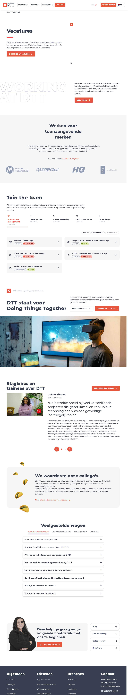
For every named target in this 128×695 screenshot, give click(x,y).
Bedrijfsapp (72, 680)
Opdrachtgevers (13, 689)
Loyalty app (72, 689)
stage (86, 233)
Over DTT (10, 680)
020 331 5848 (106, 686)
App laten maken (43, 680)
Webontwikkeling (43, 689)
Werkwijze (11, 684)
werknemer (98, 233)
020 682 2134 (106, 691)
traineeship (112, 233)
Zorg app (71, 684)
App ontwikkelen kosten (46, 684)
